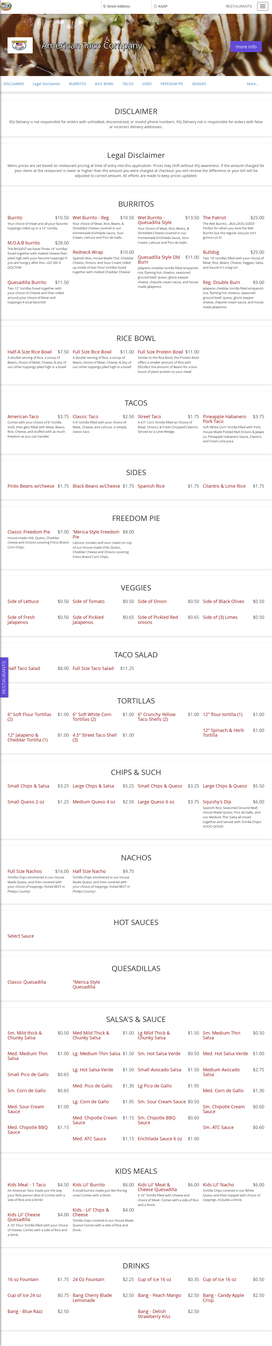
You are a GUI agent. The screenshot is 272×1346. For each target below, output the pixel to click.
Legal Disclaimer (46, 83)
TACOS (127, 83)
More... (253, 83)
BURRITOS (77, 83)
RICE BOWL (104, 83)
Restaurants (239, 6)
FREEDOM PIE (172, 83)
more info (246, 47)
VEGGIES (199, 83)
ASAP (162, 6)
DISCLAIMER (14, 83)
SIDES (147, 83)
